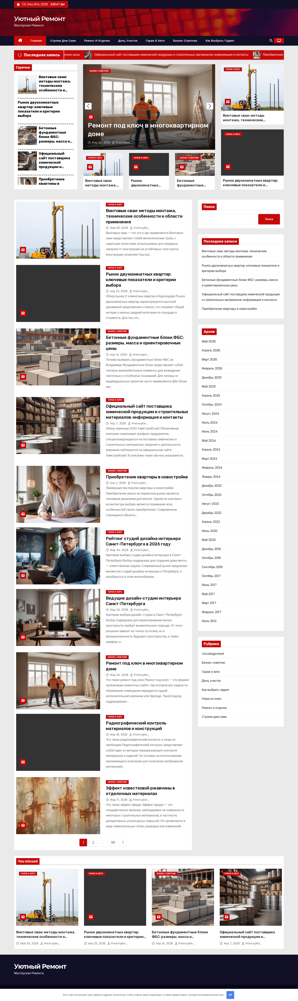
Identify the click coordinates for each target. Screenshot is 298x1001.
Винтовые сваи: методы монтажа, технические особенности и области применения (55, 88)
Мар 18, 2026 (119, 734)
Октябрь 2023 (211, 495)
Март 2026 (209, 359)
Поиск (209, 207)
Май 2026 (209, 341)
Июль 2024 (210, 422)
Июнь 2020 (210, 531)
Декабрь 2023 (211, 485)
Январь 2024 (211, 477)
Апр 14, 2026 (119, 355)
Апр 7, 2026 (118, 423)
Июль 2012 (209, 621)
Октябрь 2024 (212, 404)
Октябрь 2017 (211, 576)
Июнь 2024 (210, 431)
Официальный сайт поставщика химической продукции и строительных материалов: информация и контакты (54, 169)
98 (113, 842)
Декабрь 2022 (211, 513)
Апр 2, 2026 (118, 483)
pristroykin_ (122, 142)
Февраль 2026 (212, 368)
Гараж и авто (155, 41)
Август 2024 (210, 413)
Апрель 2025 (211, 395)
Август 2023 (210, 504)
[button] (271, 40)
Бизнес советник (185, 41)
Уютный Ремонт (39, 19)
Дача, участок (127, 41)
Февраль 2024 (212, 467)
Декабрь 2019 (211, 549)
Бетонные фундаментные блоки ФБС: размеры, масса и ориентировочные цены (55, 139)
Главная (36, 41)
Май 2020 (209, 540)
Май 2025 (209, 386)
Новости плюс (212, 699)
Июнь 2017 (209, 585)
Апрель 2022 (211, 522)
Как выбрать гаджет (220, 41)
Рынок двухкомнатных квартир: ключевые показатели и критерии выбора (39, 109)
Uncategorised (213, 653)
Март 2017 (209, 603)
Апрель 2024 (211, 449)
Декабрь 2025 (212, 377)
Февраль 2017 (211, 612)
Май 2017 (208, 594)
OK (230, 995)
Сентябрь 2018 (212, 567)
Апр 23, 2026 (119, 291)
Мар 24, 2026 (101, 142)
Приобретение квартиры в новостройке (52, 183)
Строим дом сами (63, 41)
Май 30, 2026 (119, 228)
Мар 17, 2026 (119, 800)
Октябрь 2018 (211, 558)
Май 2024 (209, 440)
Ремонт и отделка (97, 41)
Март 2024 (209, 459)
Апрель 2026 (211, 350)
